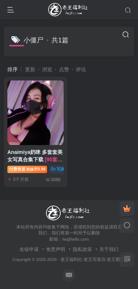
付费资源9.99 (27, 169)
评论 (81, 69)
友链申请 (29, 249)
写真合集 (62, 169)
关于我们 (108, 249)
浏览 (47, 69)
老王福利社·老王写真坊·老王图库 (92, 259)
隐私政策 (82, 249)
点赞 (64, 69)
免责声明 (55, 249)
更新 (30, 69)
